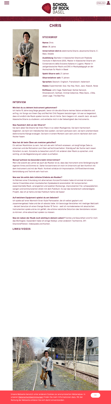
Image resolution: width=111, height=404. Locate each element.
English (101, 3)
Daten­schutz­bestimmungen (30, 397)
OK (95, 395)
